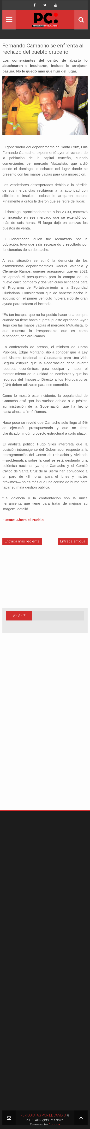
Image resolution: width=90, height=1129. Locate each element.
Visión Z (19, 616)
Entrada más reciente (22, 541)
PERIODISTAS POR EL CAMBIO (43, 1115)
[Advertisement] (16, 729)
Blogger (54, 1125)
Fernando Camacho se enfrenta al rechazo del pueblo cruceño (43, 49)
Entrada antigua (72, 541)
